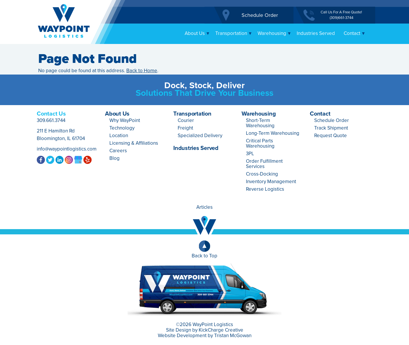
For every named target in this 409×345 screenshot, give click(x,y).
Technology (121, 128)
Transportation (192, 113)
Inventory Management (271, 181)
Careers (118, 151)
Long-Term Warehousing (272, 133)
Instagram (69, 159)
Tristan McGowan (232, 335)
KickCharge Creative (221, 330)
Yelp (87, 159)
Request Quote (330, 135)
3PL (250, 154)
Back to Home (141, 71)
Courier (186, 120)
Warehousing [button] (274, 33)
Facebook (41, 159)
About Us (117, 113)
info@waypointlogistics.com (67, 149)
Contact (320, 113)
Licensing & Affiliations (133, 143)
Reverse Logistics (265, 189)
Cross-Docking (262, 174)
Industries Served (316, 33)
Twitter (50, 159)
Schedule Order (260, 15)
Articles (204, 207)
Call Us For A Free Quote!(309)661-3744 (341, 15)
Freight (185, 128)
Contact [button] (354, 33)
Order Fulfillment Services (264, 163)
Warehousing (259, 113)
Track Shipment (331, 128)
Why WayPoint (124, 120)
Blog (114, 158)
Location (118, 135)
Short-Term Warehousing (260, 123)
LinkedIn (59, 159)
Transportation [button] (233, 33)
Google (78, 159)
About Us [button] (197, 33)
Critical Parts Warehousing (260, 143)
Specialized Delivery (200, 135)
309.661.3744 (51, 120)
